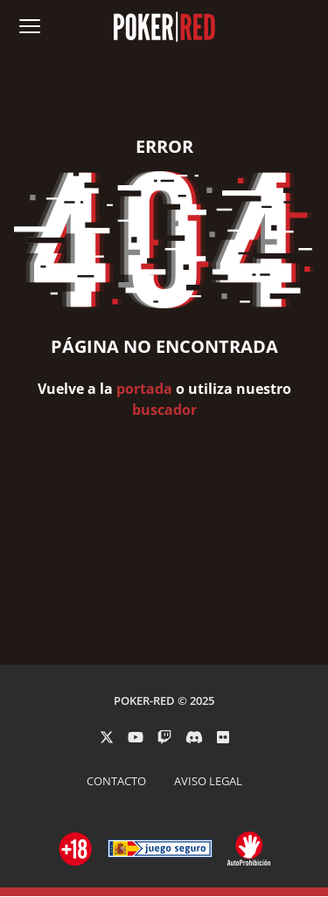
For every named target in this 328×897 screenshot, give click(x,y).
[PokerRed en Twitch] (164, 737)
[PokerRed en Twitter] (107, 737)
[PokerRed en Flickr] (223, 737)
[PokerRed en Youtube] (135, 737)
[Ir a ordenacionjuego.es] (76, 848)
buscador (164, 409)
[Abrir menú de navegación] (29, 26)
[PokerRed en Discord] (194, 737)
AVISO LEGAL (208, 781)
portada (144, 388)
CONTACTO (116, 781)
